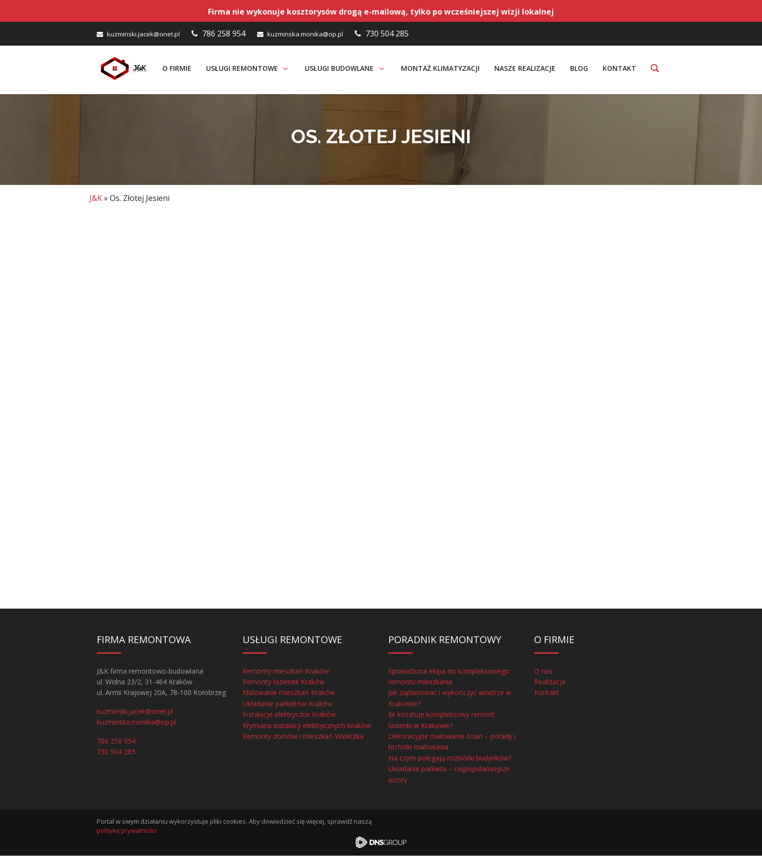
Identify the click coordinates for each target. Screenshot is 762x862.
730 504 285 (387, 33)
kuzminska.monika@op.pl (305, 34)
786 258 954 (223, 33)
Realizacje (550, 688)
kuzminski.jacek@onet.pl (143, 34)
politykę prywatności (126, 837)
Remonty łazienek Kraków (283, 688)
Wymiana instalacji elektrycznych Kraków (306, 731)
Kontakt (546, 699)
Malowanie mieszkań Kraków (288, 699)
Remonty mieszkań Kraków (285, 677)
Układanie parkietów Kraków (287, 709)
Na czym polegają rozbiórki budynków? (449, 764)
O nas (543, 677)
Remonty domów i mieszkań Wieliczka (303, 742)
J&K (95, 204)
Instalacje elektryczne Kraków (289, 720)
